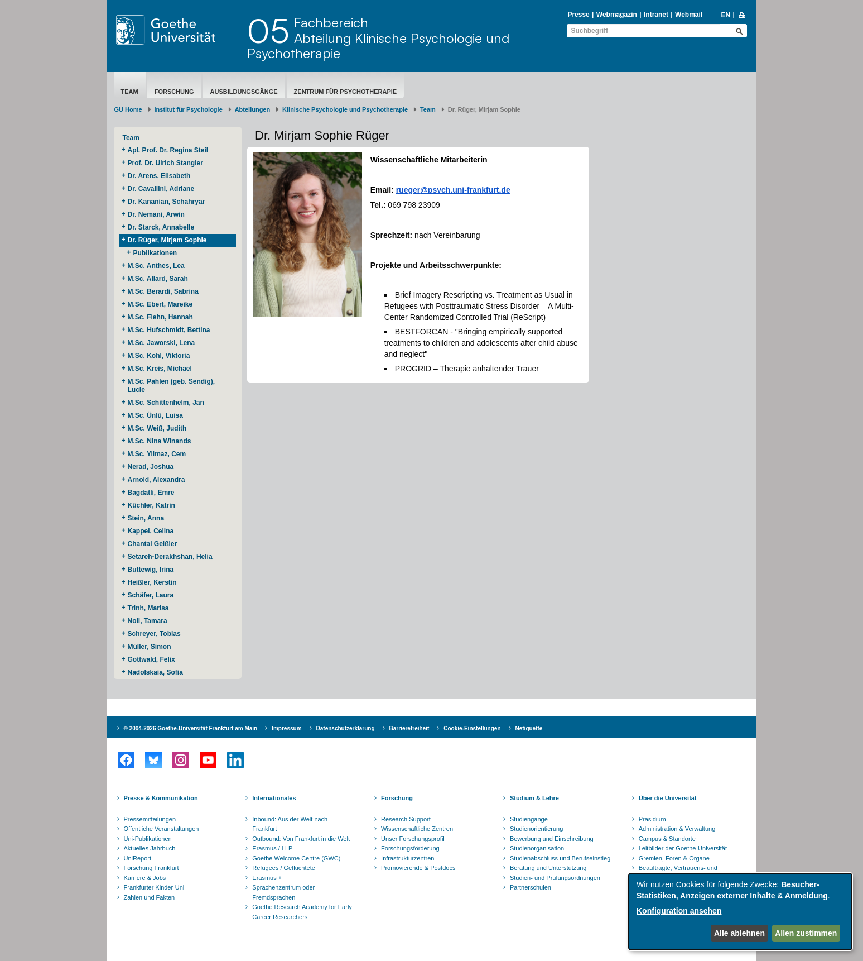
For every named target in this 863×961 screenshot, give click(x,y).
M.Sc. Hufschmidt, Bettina (171, 330)
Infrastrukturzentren (407, 858)
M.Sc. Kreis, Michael (160, 368)
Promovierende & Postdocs (418, 867)
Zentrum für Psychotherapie (345, 91)
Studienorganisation (537, 848)
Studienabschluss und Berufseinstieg (560, 858)
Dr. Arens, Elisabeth (160, 176)
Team (129, 91)
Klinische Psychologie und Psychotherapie (345, 109)
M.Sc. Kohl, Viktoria (160, 356)
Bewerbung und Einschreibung (552, 838)
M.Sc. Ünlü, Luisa (156, 415)
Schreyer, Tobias (155, 634)
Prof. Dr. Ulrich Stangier (165, 163)
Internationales (274, 798)
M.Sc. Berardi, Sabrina (163, 291)
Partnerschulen (530, 887)
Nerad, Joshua (152, 467)
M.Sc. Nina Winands (159, 441)
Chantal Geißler (152, 544)
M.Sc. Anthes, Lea (157, 266)
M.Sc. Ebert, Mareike (161, 304)
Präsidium (652, 819)
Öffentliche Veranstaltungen (161, 828)
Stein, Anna (146, 518)
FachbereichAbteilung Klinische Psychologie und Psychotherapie (378, 37)
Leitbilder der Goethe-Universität (683, 848)
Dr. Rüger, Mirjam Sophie (168, 240)
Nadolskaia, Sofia (155, 672)
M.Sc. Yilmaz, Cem (158, 454)
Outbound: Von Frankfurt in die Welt (301, 838)
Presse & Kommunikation (161, 798)
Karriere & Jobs (145, 877)
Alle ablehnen (739, 933)
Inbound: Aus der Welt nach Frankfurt (289, 824)
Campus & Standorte (667, 838)
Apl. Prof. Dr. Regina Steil (168, 150)
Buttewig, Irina (152, 569)
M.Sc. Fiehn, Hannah (160, 317)
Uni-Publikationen (148, 838)
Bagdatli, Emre (151, 492)
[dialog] (740, 911)
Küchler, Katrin (152, 505)
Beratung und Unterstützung (548, 867)
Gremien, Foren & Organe (674, 858)
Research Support (406, 819)
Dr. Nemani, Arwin (158, 214)
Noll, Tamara (148, 621)
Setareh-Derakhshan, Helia (171, 557)
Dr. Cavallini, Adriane (162, 189)
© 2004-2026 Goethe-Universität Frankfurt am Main (191, 728)
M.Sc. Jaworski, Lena (161, 343)
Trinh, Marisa (149, 608)
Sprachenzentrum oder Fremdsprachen (283, 892)
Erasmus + (267, 877)
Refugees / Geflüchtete (283, 867)
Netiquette (529, 728)
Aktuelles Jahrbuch (150, 848)
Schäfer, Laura (152, 595)
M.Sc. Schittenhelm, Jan (167, 403)
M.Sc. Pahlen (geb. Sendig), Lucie (171, 385)
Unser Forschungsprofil (413, 838)
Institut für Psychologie (189, 109)
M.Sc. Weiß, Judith (158, 428)
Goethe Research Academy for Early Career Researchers (302, 911)
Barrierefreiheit (409, 728)
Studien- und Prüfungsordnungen (555, 877)
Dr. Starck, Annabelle (162, 227)
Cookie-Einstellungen (471, 728)
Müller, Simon (149, 647)
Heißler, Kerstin (153, 582)
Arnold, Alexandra (156, 480)
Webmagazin (616, 14)
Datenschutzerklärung (345, 728)
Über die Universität (668, 798)
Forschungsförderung (410, 848)
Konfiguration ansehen (679, 910)
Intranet (656, 14)
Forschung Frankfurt (151, 867)
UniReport (138, 858)
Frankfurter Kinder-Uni (154, 887)
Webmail (688, 14)
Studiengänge (529, 819)
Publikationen (155, 253)
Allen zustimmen (806, 933)
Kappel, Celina (152, 531)
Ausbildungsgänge (244, 91)
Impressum (286, 728)
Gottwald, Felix (151, 659)
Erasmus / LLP (272, 848)
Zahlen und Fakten (149, 897)
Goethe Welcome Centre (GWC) (296, 858)
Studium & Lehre (534, 798)
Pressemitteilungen (150, 819)
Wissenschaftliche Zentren (417, 828)
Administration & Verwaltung (677, 828)
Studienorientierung (536, 828)
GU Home (128, 109)
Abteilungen (253, 109)
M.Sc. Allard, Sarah (158, 279)
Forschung (174, 91)
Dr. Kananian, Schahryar (167, 201)
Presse (578, 14)
